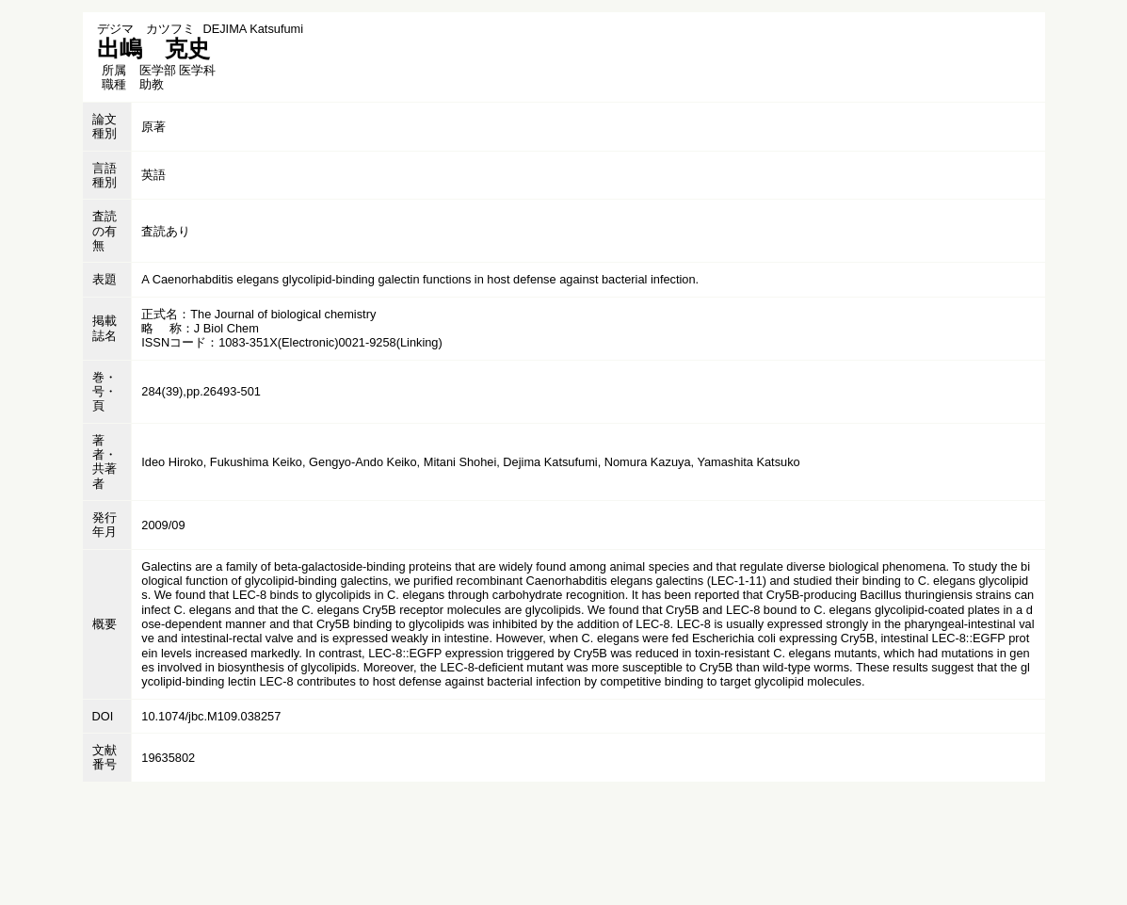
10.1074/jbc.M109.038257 (211, 716)
